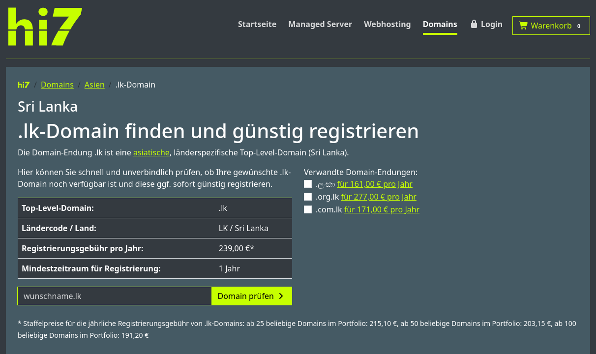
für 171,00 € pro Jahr (382, 209)
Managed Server (320, 24)
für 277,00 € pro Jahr (379, 196)
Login (486, 24)
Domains (440, 24)
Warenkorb (551, 25)
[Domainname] (114, 296)
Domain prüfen (252, 296)
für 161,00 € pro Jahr (375, 183)
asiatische (151, 152)
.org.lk (366, 196)
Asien (95, 84)
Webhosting (387, 24)
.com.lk (367, 209)
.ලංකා (364, 183)
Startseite (257, 24)
